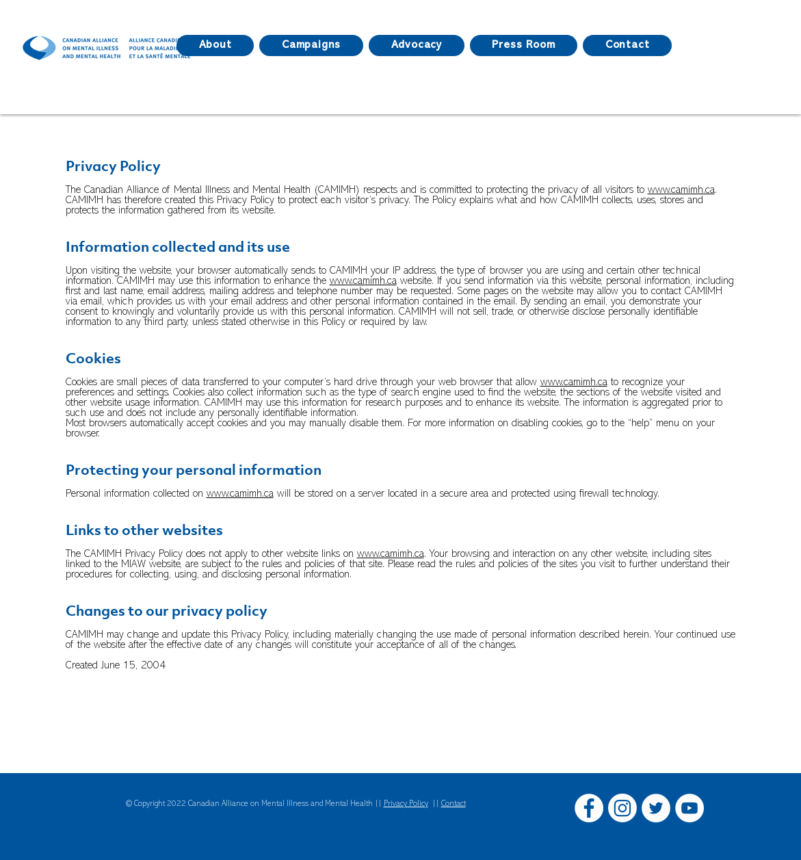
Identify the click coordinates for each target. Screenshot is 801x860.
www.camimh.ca (681, 190)
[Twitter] (656, 808)
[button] (523, 45)
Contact (453, 804)
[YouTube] (689, 808)
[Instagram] (622, 808)
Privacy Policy (406, 804)
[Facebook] (589, 808)
